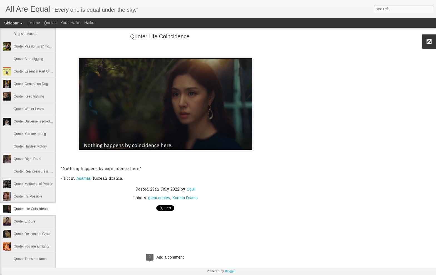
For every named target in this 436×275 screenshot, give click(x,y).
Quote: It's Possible (28, 196)
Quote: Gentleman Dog (31, 84)
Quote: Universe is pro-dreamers (38, 121)
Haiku (89, 23)
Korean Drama (185, 198)
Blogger (230, 271)
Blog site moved (25, 34)
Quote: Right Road (27, 159)
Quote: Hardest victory (30, 146)
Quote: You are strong (30, 134)
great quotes (159, 198)
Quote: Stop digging (28, 59)
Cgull (191, 189)
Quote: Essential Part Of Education (39, 71)
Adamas (83, 178)
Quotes (50, 23)
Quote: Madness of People (33, 184)
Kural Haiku (70, 23)
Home (35, 23)
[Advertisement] (300, 123)
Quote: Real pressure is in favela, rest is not (46, 171)
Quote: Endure (24, 221)
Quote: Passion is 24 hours (34, 46)
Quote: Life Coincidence (31, 209)
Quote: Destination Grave (32, 234)
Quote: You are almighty (31, 246)
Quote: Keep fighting (29, 96)
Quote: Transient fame (30, 259)
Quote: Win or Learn (29, 109)
